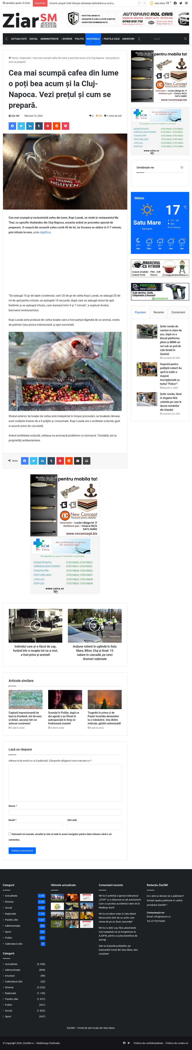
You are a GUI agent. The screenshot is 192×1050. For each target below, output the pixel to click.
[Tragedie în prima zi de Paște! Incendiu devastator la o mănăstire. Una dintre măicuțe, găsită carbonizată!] (105, 699)
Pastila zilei (111, 38)
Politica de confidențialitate (148, 1043)
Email (12, 820)
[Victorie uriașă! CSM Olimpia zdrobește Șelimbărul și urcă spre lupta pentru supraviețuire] (57, 897)
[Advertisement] (65, 265)
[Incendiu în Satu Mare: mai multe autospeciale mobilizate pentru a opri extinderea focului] (72, 897)
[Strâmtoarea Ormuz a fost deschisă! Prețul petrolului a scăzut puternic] (72, 906)
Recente (159, 312)
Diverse (66, 38)
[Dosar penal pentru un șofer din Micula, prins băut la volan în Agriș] (86, 915)
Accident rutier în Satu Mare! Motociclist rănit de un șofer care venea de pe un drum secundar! (117, 917)
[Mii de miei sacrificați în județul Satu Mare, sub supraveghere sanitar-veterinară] (57, 924)
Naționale (93, 38)
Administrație (49, 38)
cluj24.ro (45, 232)
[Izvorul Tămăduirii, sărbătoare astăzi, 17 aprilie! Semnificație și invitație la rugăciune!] (72, 924)
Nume (13, 806)
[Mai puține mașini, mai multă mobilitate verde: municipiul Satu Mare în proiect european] (57, 915)
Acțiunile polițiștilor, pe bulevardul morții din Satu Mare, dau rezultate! (118, 949)
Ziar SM (15, 116)
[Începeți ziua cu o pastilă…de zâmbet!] (57, 906)
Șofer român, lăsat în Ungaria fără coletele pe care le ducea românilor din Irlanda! (171, 402)
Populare (140, 312)
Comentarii (178, 312)
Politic (79, 38)
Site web (72, 820)
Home (13, 58)
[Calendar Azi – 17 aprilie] (86, 924)
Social (33, 38)
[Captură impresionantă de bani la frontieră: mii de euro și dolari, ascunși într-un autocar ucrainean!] (26, 699)
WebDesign (43, 1043)
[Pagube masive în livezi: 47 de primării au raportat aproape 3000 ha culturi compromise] (72, 915)
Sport (8, 931)
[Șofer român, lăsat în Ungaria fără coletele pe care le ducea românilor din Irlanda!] (147, 399)
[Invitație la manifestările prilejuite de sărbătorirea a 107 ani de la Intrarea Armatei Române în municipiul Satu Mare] (86, 906)
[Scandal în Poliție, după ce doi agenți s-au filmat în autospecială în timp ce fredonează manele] (65, 699)
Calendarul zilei (13, 943)
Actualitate (19, 38)
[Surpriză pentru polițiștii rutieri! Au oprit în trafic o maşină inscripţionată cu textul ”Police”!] (147, 369)
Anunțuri (128, 38)
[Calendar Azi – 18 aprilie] (86, 897)
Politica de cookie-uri (177, 1043)
